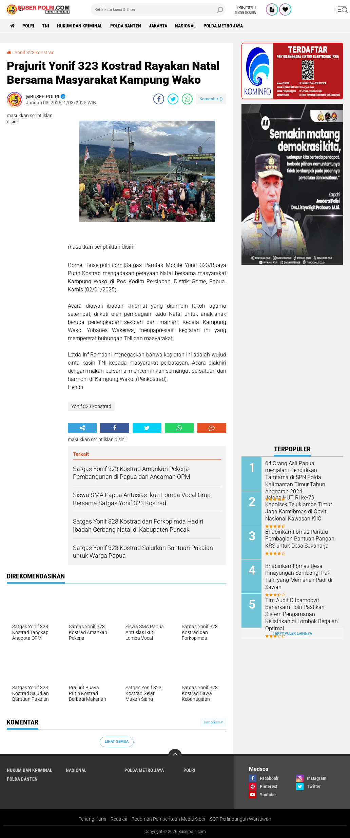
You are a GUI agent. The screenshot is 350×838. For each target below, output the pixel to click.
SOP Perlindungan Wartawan (240, 819)
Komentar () (211, 98)
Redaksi (119, 819)
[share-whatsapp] (187, 99)
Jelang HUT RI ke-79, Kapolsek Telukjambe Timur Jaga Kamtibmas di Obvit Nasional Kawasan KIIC (298, 508)
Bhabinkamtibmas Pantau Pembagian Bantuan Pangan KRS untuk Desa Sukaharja (299, 539)
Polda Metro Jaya (223, 25)
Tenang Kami (92, 819)
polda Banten (125, 25)
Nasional (185, 25)
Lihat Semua (117, 741)
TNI (45, 25)
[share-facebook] (158, 99)
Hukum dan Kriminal (79, 25)
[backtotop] (175, 755)
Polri (28, 25)
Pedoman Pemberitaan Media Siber (169, 819)
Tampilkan (213, 722)
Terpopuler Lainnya (292, 633)
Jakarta (158, 25)
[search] (158, 9)
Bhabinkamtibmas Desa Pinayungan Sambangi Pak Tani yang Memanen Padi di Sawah (298, 576)
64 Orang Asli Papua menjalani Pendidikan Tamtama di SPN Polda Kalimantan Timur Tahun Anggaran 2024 (295, 477)
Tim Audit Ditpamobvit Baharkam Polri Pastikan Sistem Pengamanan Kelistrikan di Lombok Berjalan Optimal (301, 614)
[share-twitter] (173, 99)
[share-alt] (82, 428)
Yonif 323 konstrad (35, 52)
